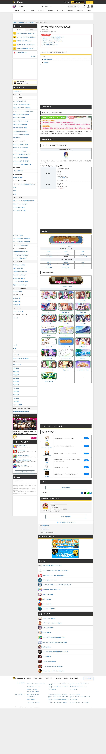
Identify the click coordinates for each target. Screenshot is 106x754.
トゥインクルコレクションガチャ (21, 134)
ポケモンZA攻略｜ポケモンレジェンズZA (36, 683)
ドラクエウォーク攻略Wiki (33, 691)
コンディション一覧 (66, 342)
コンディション (45, 529)
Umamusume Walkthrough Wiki (21, 411)
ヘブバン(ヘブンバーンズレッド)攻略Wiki (57, 694)
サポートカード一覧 (18, 311)
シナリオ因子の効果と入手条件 (20, 157)
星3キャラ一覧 (16, 298)
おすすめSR (83, 319)
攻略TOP (17, 10)
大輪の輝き (83, 254)
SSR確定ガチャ (17, 137)
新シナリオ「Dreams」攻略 (49, 37)
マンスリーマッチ (49, 377)
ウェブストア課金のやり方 (19, 258)
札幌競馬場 (16, 368)
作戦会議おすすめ (60, 37)
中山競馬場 (16, 384)
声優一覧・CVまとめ (18, 235)
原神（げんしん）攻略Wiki (33, 694)
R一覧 (14, 348)
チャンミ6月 (60, 10)
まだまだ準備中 (49, 267)
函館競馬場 (16, 371)
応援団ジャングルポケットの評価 (21, 114)
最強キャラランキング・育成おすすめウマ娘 (27, 33)
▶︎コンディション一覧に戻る (66, 241)
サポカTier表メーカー (22, 52)
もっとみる (33, 56)
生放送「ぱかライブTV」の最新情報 (22, 107)
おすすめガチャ (49, 308)
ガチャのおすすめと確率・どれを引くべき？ (27, 48)
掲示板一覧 (83, 354)
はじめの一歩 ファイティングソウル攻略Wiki (79, 702)
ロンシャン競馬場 (17, 404)
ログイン (90, 2)
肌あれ (82, 264)
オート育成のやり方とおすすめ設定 (21, 238)
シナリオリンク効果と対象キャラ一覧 (22, 164)
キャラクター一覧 (17, 291)
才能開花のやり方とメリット (20, 271)
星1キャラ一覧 (16, 304)
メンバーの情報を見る (66, 516)
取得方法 (46, 62)
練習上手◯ (49, 254)
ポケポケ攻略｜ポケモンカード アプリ (78, 686)
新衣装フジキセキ (59, 41)
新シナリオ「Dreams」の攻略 (20, 144)
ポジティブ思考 (61, 177)
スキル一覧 (66, 331)
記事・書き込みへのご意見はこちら (66, 522)
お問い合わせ (59, 678)
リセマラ (89, 10)
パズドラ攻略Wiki (52, 689)
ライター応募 (88, 678)
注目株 (48, 251)
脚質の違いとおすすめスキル (20, 285)
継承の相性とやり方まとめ (19, 275)
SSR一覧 (15, 318)
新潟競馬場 (16, 378)
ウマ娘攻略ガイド (45, 525)
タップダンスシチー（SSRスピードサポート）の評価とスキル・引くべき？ (27, 44)
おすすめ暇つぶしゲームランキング (25, 471)
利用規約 (29, 678)
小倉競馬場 (16, 398)
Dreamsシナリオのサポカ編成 (20, 147)
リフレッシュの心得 (83, 256)
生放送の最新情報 (56, 39)
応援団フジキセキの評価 (19, 117)
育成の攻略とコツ (66, 308)
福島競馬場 (16, 374)
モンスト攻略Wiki (73, 689)
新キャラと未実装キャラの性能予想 (21, 241)
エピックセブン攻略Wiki (75, 694)
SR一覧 (15, 345)
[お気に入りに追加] (72, 6)
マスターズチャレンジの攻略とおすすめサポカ (24, 184)
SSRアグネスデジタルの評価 (20, 124)
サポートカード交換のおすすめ (20, 245)
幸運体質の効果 (48, 59)
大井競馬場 (16, 401)
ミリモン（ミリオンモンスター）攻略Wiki (57, 702)
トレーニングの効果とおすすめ (20, 281)
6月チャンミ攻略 (54, 44)
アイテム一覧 (49, 342)
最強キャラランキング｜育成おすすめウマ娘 (23, 200)
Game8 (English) (74, 678)
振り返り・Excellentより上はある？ (22, 154)
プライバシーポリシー (38, 678)
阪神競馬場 (16, 394)
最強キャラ (70, 10)
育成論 (32, 10)
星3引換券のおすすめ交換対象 (20, 251)
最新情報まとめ (49, 354)
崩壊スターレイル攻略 (32, 689)
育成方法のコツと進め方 (19, 207)
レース (83, 331)
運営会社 (66, 678)
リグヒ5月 (50, 10)
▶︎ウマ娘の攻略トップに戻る (66, 281)
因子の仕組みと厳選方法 (19, 278)
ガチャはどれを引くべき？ (19, 101)
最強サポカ (80, 10)
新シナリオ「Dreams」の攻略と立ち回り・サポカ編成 (27, 37)
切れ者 (65, 251)
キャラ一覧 (49, 319)
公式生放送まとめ (83, 342)
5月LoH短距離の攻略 (18, 171)
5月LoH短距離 (46, 44)
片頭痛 (82, 262)
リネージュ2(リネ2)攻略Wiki (33, 702)
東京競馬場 (16, 381)
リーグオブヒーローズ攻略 (83, 365)
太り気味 (66, 262)
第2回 (14, 190)
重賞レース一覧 (17, 364)
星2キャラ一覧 (16, 301)
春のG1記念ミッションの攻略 (20, 131)
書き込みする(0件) (66, 487)
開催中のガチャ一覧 (47, 39)
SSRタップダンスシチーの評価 (20, 121)
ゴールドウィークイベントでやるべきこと (23, 111)
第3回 (14, 194)
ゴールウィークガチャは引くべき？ (21, 104)
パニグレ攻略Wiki (73, 699)
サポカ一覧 (66, 319)
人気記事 (19, 30)
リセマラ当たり (83, 296)
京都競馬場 (16, 391)
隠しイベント (66, 365)
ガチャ (24, 10)
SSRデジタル (46, 42)
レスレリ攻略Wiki (31, 696)
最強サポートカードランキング (24, 41)
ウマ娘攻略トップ (17, 91)
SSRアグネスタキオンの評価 (20, 127)
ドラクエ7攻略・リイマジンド (33, 686)
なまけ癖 (49, 264)
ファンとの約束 (66, 254)
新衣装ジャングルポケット (48, 41)
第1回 (14, 187)
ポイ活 (66, 2)
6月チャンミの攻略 (17, 177)
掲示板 (31, 30)
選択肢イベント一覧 (49, 365)
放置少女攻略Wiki (31, 699)
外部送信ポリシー (49, 678)
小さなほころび (66, 267)
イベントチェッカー (66, 354)
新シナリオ (41, 10)
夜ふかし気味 (66, 264)
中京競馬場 (16, 388)
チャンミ (49, 331)
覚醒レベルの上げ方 (18, 268)
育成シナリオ (83, 308)
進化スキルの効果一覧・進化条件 (21, 161)
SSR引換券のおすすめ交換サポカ (21, 255)
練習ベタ (49, 262)
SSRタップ (52, 42)
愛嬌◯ (82, 251)
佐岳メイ (66, 155)
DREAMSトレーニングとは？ (20, 151)
